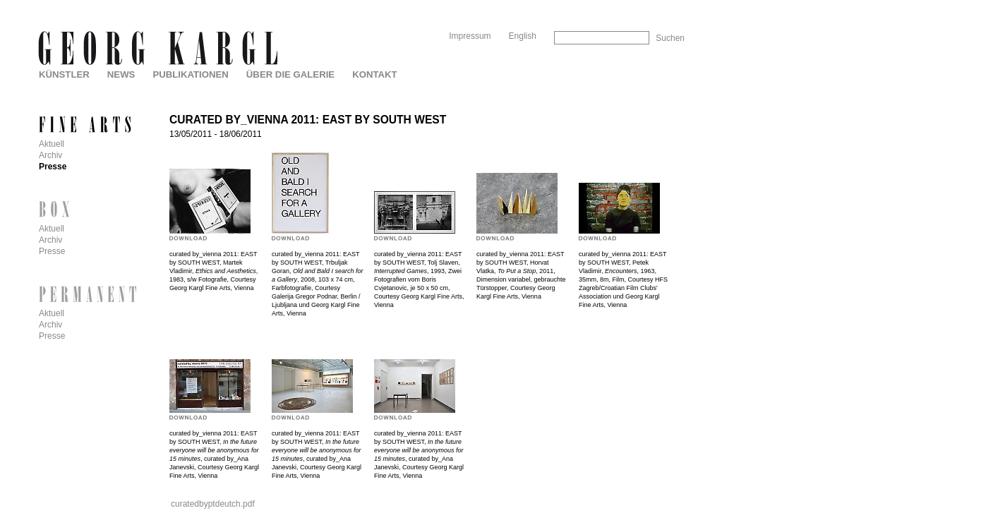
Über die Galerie (290, 74)
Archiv (50, 155)
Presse (52, 166)
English (522, 36)
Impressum (470, 36)
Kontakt (374, 74)
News (121, 74)
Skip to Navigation (657, 5)
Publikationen (190, 74)
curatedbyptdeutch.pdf (213, 504)
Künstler (64, 74)
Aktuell (51, 144)
